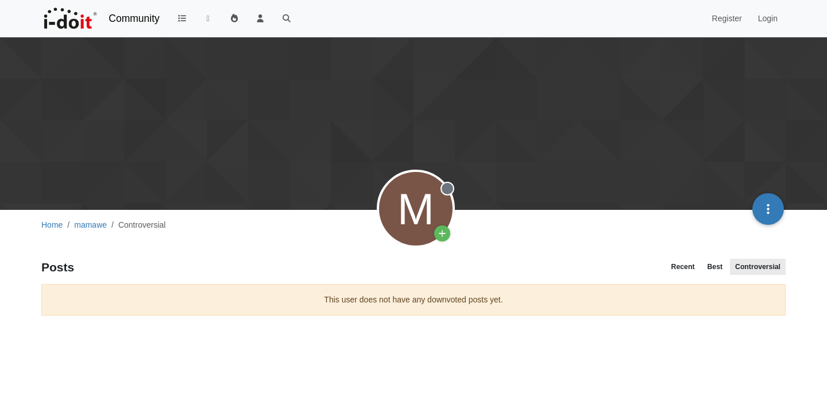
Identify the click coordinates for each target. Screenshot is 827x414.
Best (714, 267)
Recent (683, 267)
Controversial (757, 267)
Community (134, 18)
